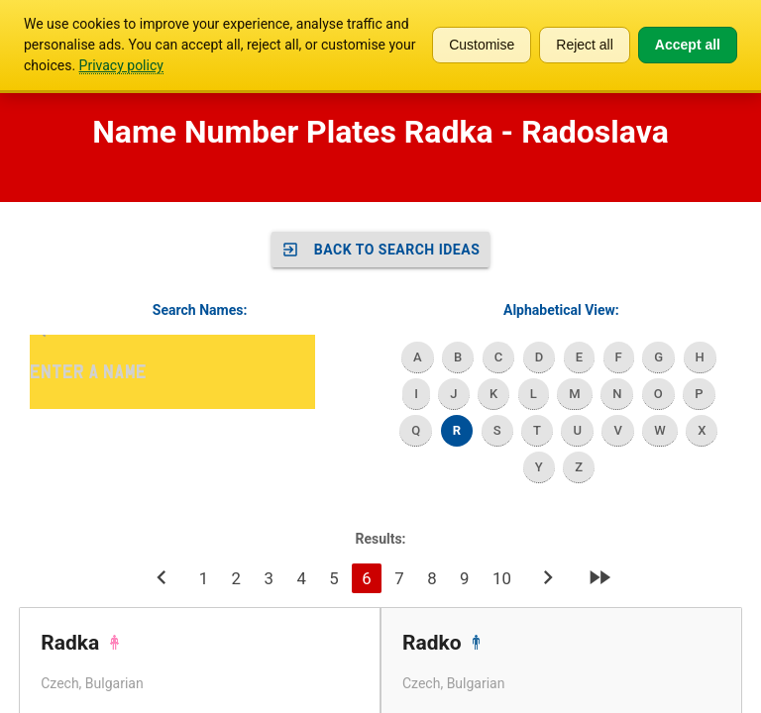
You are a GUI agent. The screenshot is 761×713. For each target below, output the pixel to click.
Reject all (584, 44)
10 (501, 578)
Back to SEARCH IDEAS (381, 249)
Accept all (687, 44)
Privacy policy (121, 65)
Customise (481, 44)
